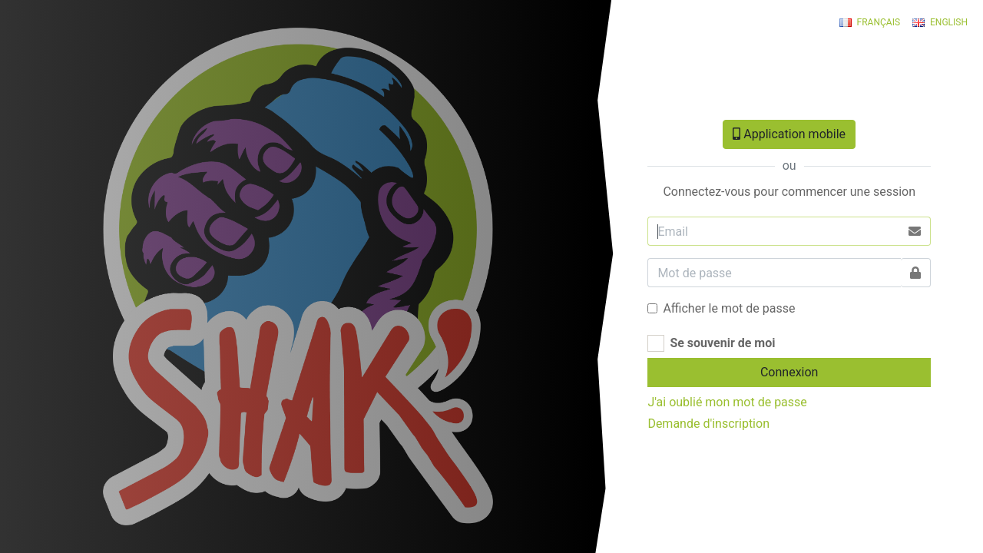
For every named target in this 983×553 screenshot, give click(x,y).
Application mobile (789, 134)
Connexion (789, 372)
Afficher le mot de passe (729, 308)
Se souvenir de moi (722, 343)
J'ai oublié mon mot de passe (726, 402)
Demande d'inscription (708, 423)
